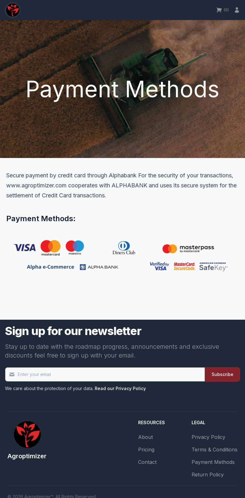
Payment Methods (213, 462)
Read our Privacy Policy (120, 388)
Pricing (146, 449)
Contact (147, 462)
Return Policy (208, 474)
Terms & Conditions (215, 449)
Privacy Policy (208, 437)
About (145, 437)
